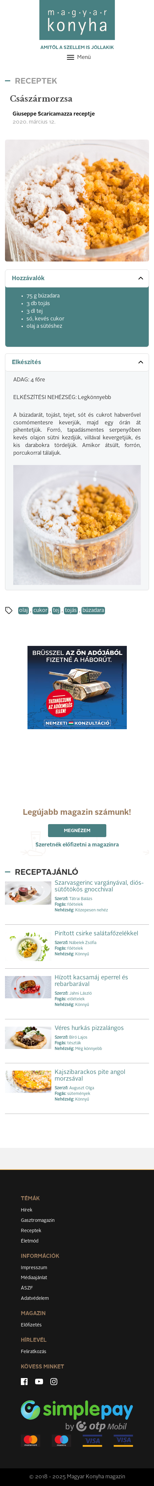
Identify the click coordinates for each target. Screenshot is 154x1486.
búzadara (93, 610)
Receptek (31, 1231)
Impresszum (34, 1267)
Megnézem (77, 830)
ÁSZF (27, 1288)
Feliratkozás (33, 1351)
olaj (23, 610)
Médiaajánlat (34, 1277)
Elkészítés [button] (78, 362)
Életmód (29, 1241)
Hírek (26, 1210)
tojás (71, 610)
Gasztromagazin (38, 1220)
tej (56, 610)
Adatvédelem (35, 1298)
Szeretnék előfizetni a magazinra (77, 845)
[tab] (77, 278)
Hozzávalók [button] (78, 278)
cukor (40, 610)
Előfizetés (31, 1325)
